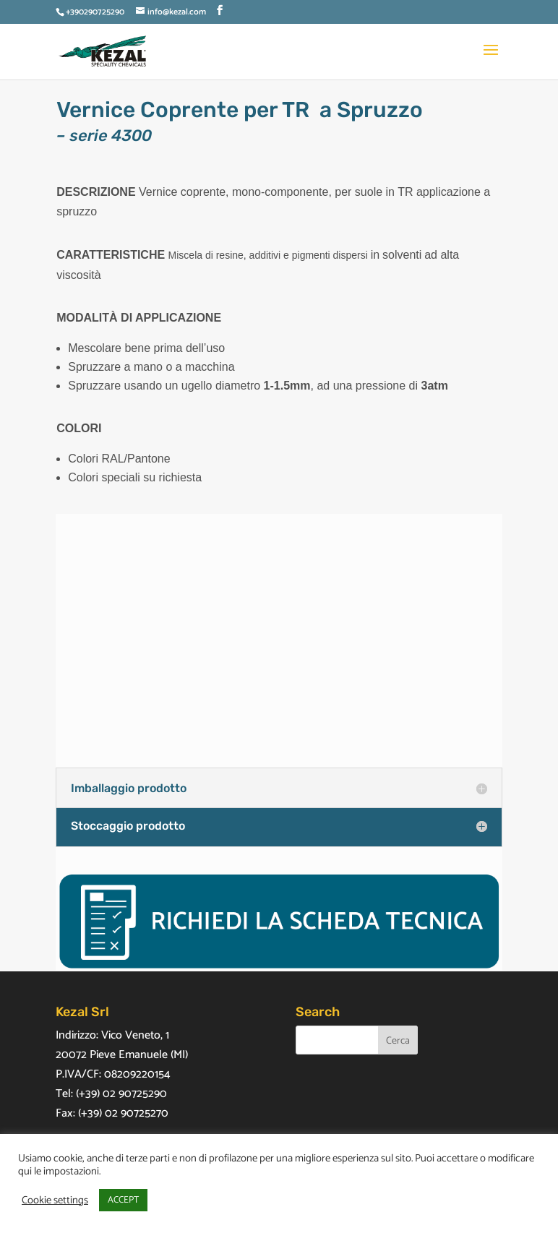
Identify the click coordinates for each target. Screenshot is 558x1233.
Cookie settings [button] (55, 1200)
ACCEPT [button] (123, 1200)
